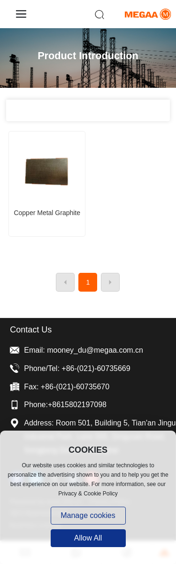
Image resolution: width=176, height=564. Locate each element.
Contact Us (31, 329)
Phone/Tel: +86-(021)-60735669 (77, 368)
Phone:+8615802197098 (65, 405)
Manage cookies (88, 515)
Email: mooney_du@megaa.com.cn (83, 350)
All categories (87, 110)
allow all (88, 538)
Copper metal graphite (47, 212)
